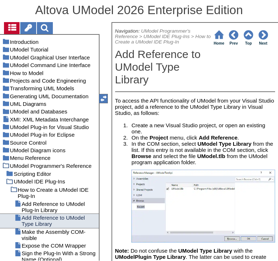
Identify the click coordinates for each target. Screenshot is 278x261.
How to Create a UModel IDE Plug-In (163, 39)
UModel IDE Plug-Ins (166, 36)
